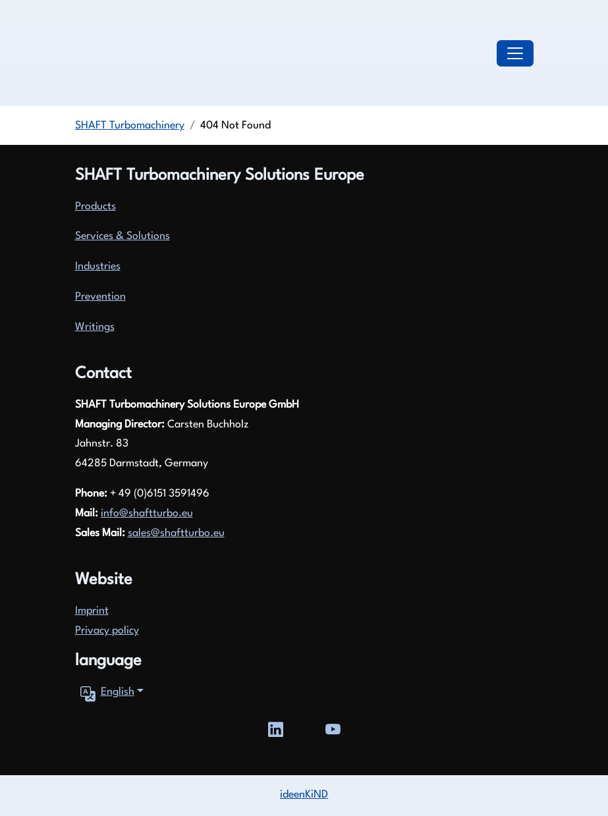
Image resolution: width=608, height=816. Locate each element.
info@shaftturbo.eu (147, 513)
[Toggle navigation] (515, 53)
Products (95, 207)
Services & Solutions (122, 236)
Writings (95, 327)
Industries (98, 266)
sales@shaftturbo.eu (176, 533)
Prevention (100, 297)
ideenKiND (304, 795)
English (104, 693)
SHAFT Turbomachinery (129, 126)
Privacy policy (107, 631)
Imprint (92, 611)
